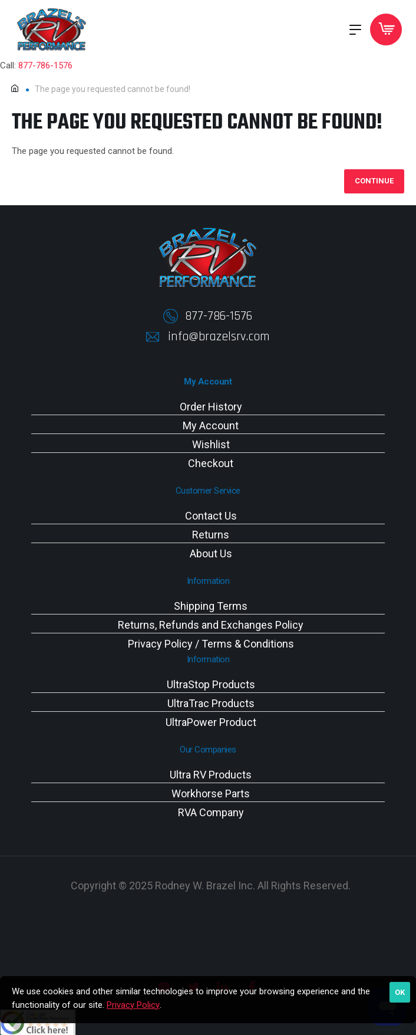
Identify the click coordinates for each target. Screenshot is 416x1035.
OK (400, 992)
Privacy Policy (133, 1005)
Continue (374, 181)
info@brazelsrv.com (219, 336)
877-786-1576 (45, 65)
